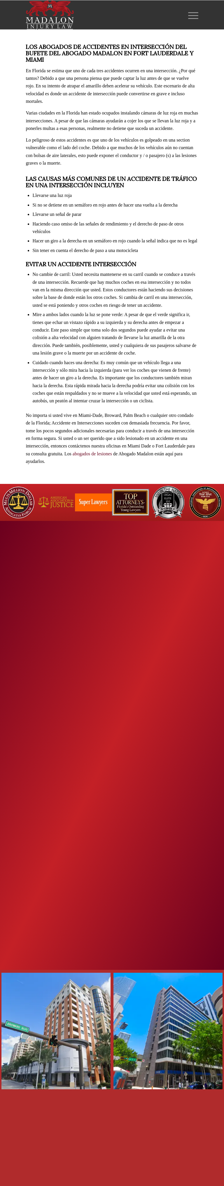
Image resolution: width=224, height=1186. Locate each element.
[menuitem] (191, 14)
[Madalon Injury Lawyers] (50, 14)
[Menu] (191, 14)
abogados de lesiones (92, 453)
